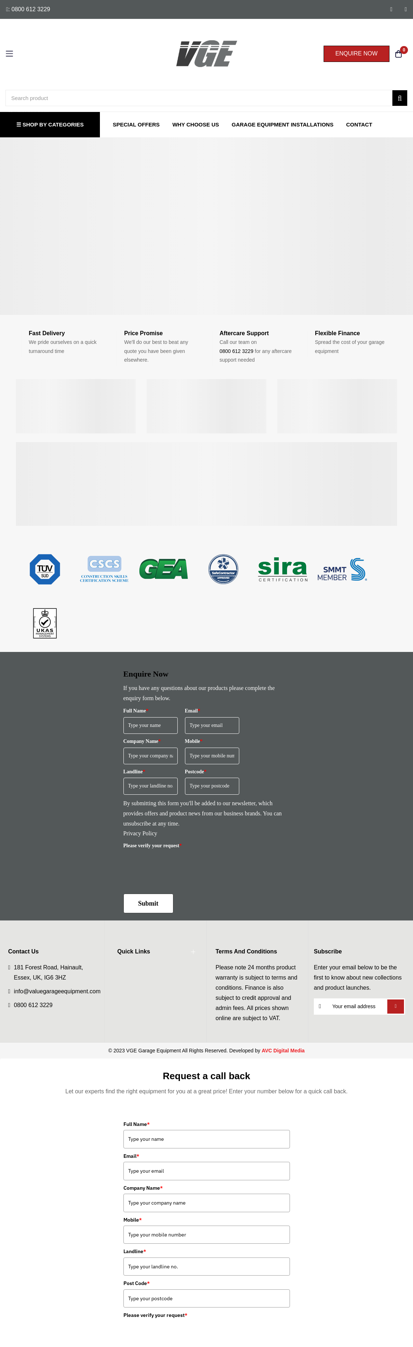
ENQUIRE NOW (357, 53)
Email (193, 711)
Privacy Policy (140, 833)
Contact (359, 124)
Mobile (194, 741)
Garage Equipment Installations (282, 124)
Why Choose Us (195, 124)
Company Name (142, 741)
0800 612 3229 (236, 351)
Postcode (196, 771)
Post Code (136, 1283)
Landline (134, 771)
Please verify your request (152, 845)
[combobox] (206, 98)
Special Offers (136, 124)
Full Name (136, 711)
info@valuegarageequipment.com (57, 991)
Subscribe (395, 1006)
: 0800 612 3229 (28, 9)
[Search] (399, 98)
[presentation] (178, 866)
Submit (148, 903)
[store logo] (206, 53)
